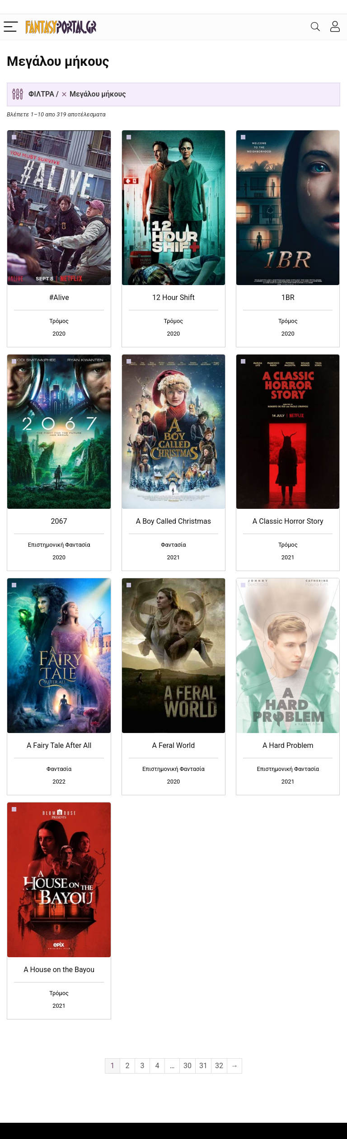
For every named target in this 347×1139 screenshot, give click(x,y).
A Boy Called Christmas (173, 521)
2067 (59, 521)
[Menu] (11, 27)
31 (203, 1065)
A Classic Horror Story (288, 521)
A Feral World (173, 745)
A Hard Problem (288, 745)
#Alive (59, 297)
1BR (288, 297)
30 (187, 1065)
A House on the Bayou (58, 969)
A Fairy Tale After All (59, 745)
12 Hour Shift (173, 297)
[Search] (315, 27)
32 (219, 1065)
